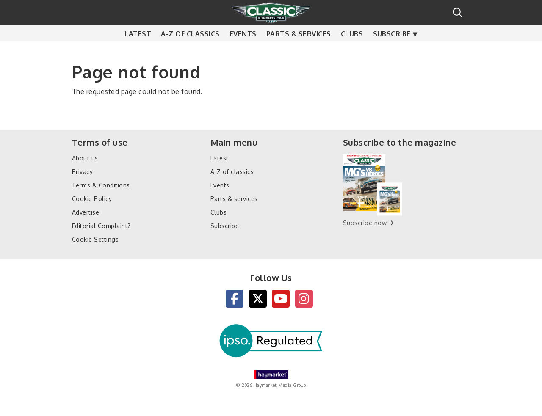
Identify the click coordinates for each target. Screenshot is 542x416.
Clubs (352, 51)
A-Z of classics (190, 51)
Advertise (85, 212)
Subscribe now (365, 222)
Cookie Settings (95, 239)
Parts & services (298, 51)
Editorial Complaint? (101, 225)
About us (85, 158)
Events (243, 51)
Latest (137, 51)
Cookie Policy (92, 198)
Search (457, 12)
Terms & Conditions (101, 185)
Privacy (82, 171)
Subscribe (392, 51)
